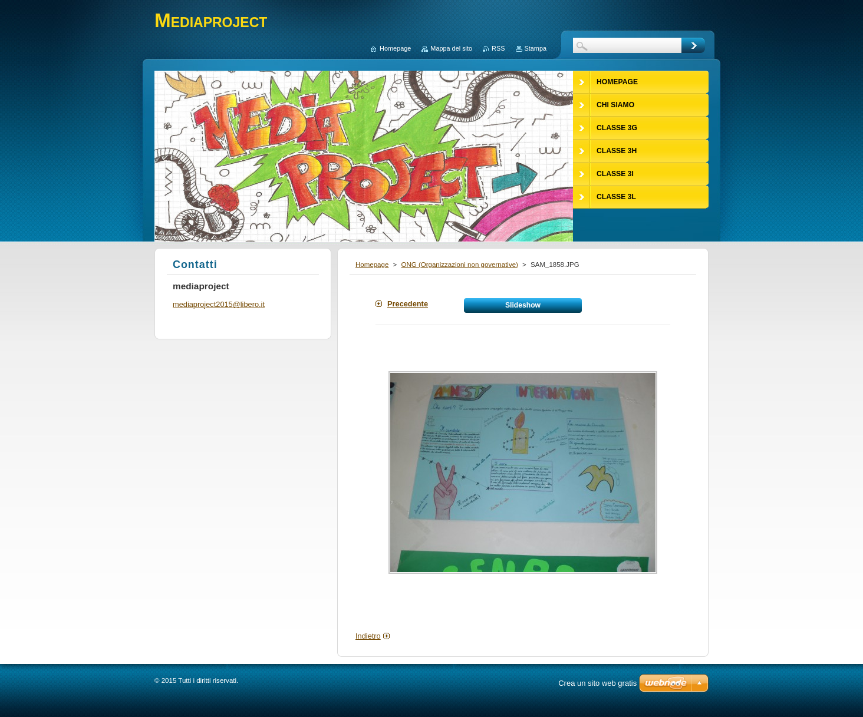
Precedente (407, 303)
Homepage (371, 264)
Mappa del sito (451, 48)
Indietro (368, 636)
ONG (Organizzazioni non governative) (459, 264)
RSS (498, 48)
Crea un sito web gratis (597, 683)
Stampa (535, 48)
